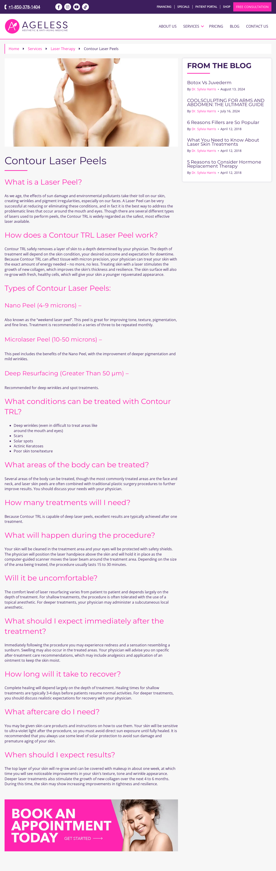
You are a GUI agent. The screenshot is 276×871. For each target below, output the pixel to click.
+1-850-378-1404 (24, 7)
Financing (164, 7)
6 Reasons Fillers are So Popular (223, 122)
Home (14, 48)
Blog (234, 26)
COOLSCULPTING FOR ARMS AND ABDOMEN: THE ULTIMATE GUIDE (226, 102)
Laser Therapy (63, 48)
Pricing (216, 26)
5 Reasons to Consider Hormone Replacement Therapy (224, 164)
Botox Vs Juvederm (209, 82)
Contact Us (257, 26)
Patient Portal (206, 7)
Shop (226, 7)
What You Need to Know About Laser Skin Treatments (223, 142)
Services (191, 26)
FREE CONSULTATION (252, 7)
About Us (168, 26)
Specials (183, 7)
